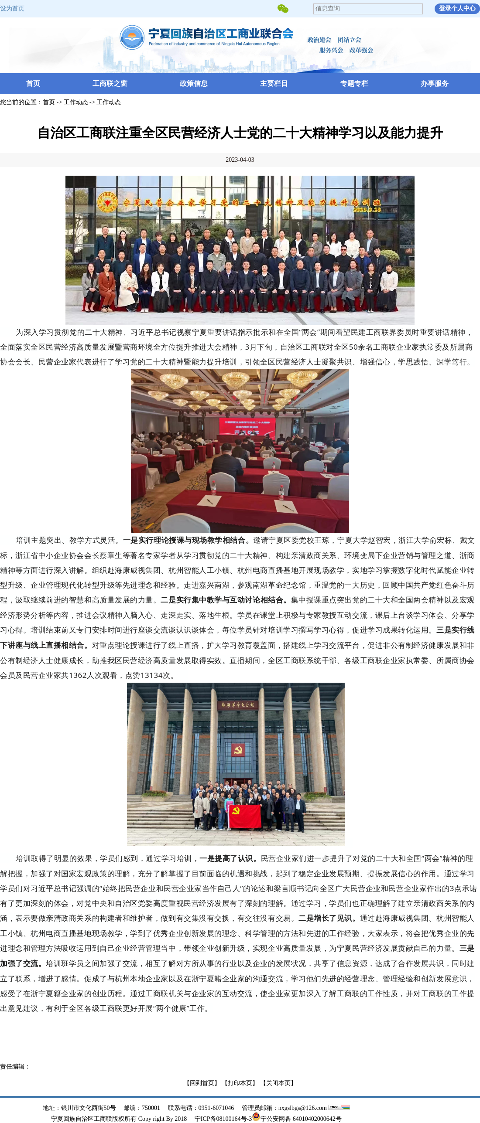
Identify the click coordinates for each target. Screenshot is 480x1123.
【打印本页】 (240, 1083)
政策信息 (194, 83)
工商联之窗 (110, 83)
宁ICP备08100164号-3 (223, 1119)
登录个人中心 (457, 8)
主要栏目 (274, 83)
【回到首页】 (202, 1083)
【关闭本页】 (278, 1083)
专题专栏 (354, 83)
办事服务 (435, 83)
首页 (33, 83)
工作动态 (76, 102)
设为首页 (12, 8)
